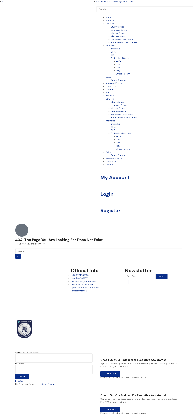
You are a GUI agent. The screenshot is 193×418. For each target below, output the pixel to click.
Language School (119, 30)
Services (110, 23)
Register (110, 210)
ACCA (118, 61)
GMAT (114, 51)
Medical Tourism (118, 33)
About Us (110, 20)
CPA (118, 67)
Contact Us (111, 86)
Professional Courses (121, 58)
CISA (118, 64)
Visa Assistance (118, 36)
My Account (115, 177)
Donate (109, 89)
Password (19, 364)
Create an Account (47, 384)
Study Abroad (117, 26)
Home (108, 17)
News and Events (114, 83)
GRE (113, 55)
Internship (110, 45)
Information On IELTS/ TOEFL (124, 42)
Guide (108, 77)
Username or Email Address (27, 352)
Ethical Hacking (123, 73)
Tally (118, 70)
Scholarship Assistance (122, 39)
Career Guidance (119, 80)
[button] (144, 4)
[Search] (18, 256)
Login (106, 194)
